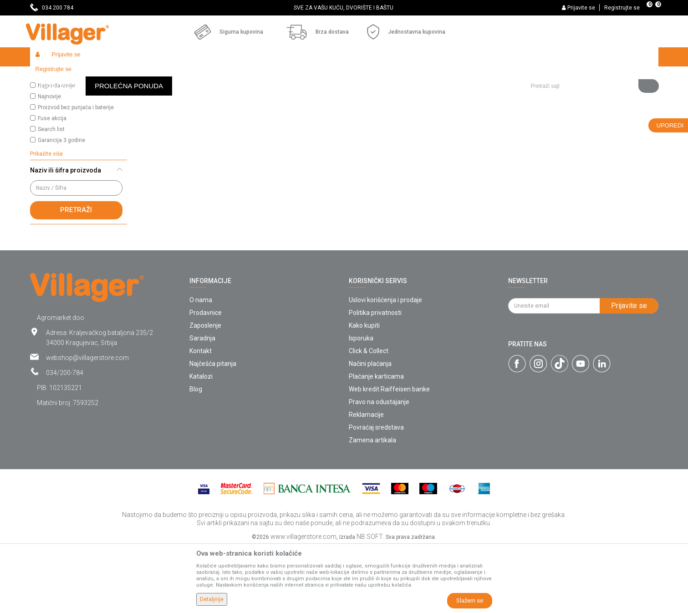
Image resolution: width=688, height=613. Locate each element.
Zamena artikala (372, 506)
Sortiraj (449, 94)
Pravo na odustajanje (379, 468)
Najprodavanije (56, 152)
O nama (200, 366)
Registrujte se (622, 8)
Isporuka (361, 404)
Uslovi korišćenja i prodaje (385, 366)
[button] (591, 57)
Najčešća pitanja (212, 430)
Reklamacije (366, 481)
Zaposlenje (205, 391)
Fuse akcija (52, 185)
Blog (195, 455)
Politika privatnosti (375, 379)
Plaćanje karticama (376, 442)
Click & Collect (368, 417)
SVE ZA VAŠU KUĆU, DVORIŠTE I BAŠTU (343, 8)
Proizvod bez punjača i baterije (76, 174)
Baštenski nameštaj (155, 76)
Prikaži (537, 94)
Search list (51, 196)
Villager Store (47, 76)
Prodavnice (205, 379)
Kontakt (200, 417)
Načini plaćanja (370, 430)
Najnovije (49, 163)
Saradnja (202, 404)
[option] (344, 7)
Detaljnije (212, 599)
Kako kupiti (364, 391)
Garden (112, 76)
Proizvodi (84, 76)
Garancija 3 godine (61, 206)
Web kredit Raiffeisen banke (389, 455)
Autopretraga (406, 94)
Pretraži (76, 276)
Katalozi (201, 442)
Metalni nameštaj (210, 76)
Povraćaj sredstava (376, 493)
